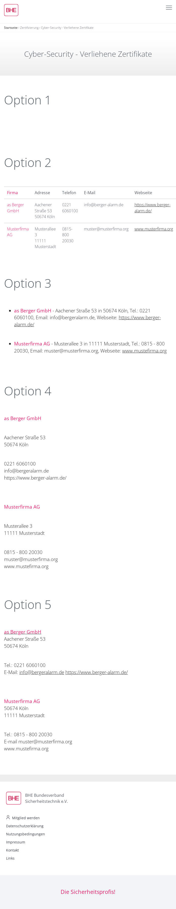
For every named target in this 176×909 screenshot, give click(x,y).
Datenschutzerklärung (24, 826)
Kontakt (12, 850)
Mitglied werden (26, 817)
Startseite (11, 27)
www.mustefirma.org (144, 350)
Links (10, 858)
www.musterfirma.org (154, 229)
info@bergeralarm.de (41, 672)
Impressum (15, 842)
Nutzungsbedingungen (25, 834)
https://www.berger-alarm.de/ (96, 672)
